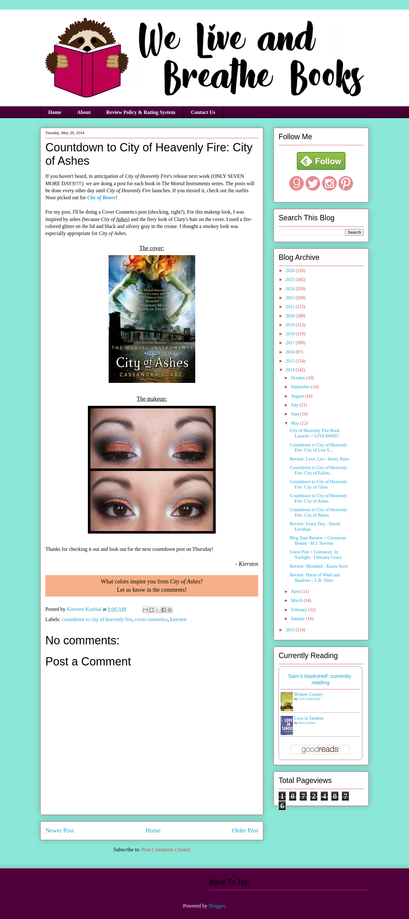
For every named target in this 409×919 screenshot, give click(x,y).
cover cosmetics (151, 619)
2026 (291, 270)
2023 (291, 297)
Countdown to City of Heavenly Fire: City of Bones (318, 512)
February (299, 609)
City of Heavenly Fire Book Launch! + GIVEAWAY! (315, 433)
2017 (291, 342)
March (297, 600)
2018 (291, 333)
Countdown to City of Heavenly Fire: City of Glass (318, 484)
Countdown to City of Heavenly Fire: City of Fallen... (318, 470)
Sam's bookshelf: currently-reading (320, 679)
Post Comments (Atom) (166, 849)
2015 (291, 361)
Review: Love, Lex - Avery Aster (319, 459)
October (298, 378)
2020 (291, 316)
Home (54, 112)
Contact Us (203, 112)
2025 (291, 279)
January (298, 618)
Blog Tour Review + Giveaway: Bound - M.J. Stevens (318, 540)
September (301, 386)
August (298, 396)
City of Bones (101, 197)
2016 (291, 352)
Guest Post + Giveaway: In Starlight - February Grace (316, 555)
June (295, 414)
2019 (291, 325)
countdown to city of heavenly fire (97, 619)
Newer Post (59, 830)
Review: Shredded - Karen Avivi (319, 566)
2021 (291, 306)
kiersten (178, 619)
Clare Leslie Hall (309, 699)
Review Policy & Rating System (140, 112)
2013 (291, 629)
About (84, 112)
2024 (291, 288)
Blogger (217, 905)
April (296, 591)
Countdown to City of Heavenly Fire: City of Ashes (318, 498)
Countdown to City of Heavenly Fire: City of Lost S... (318, 448)
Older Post (245, 830)
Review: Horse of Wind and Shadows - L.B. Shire (315, 578)
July (295, 405)
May (295, 423)
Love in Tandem (308, 718)
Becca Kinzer (307, 723)
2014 (291, 370)
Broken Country (308, 694)
